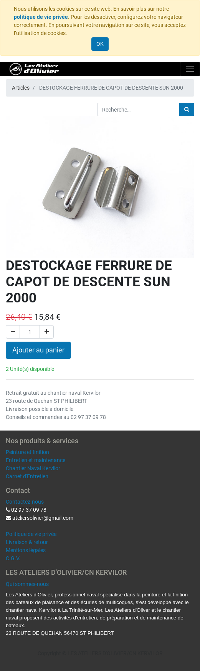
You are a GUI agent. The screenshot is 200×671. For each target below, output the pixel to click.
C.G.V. (13, 558)
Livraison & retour (27, 542)
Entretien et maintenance (35, 460)
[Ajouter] (47, 332)
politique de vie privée (41, 17)
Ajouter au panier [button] (38, 350)
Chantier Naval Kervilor (33, 468)
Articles (21, 88)
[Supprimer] (13, 332)
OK (100, 44)
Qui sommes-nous (27, 584)
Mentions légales (26, 550)
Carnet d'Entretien (27, 476)
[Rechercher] (186, 109)
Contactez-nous (25, 502)
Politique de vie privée (31, 534)
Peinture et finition (27, 452)
